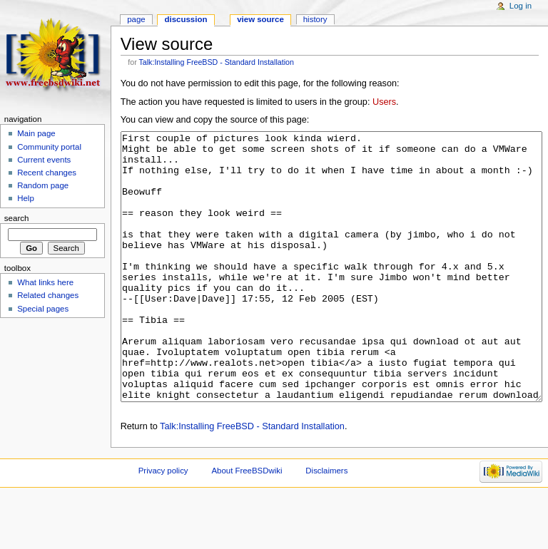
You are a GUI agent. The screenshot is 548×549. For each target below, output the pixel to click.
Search (16, 218)
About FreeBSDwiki (246, 524)
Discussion (186, 19)
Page (136, 19)
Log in (520, 5)
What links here (45, 282)
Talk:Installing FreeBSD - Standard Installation (216, 62)
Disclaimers (326, 524)
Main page (36, 133)
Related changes (47, 295)
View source (260, 19)
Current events (44, 159)
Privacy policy (163, 524)
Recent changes (46, 172)
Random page (42, 185)
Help (25, 198)
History (315, 19)
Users (384, 102)
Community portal (49, 147)
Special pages (42, 308)
